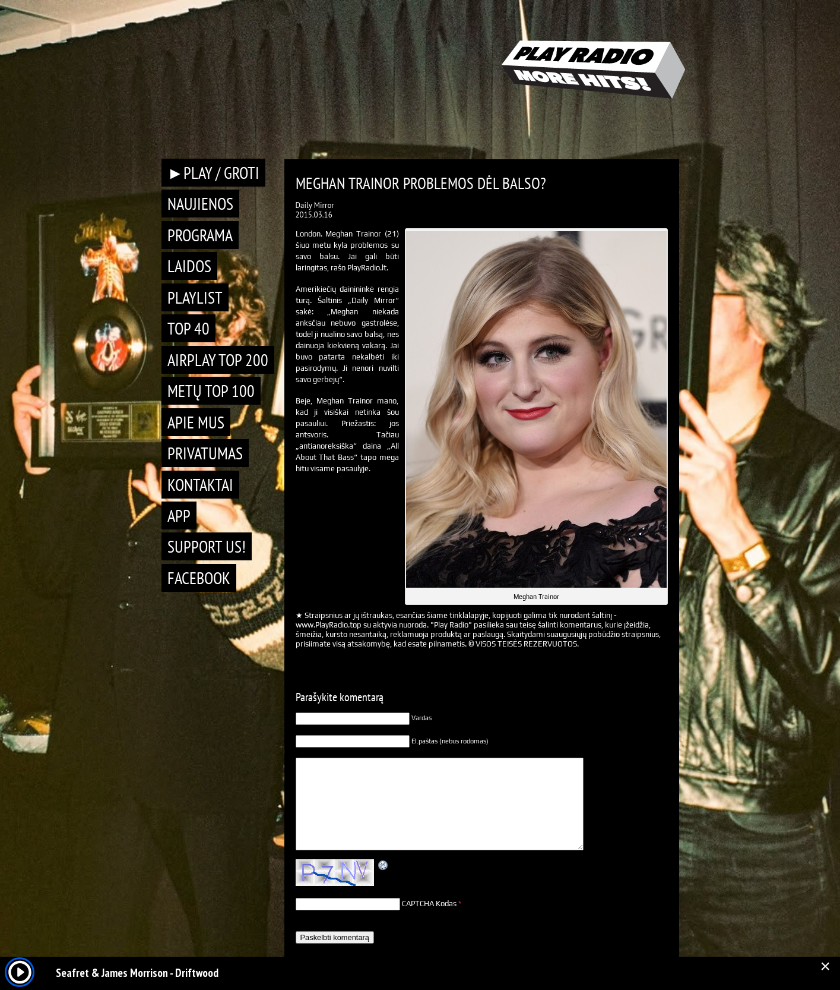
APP (179, 515)
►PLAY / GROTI (213, 173)
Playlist (195, 297)
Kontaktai (200, 485)
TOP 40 (188, 328)
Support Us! (206, 546)
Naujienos (200, 204)
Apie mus (195, 422)
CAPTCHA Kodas (429, 903)
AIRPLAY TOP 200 (217, 360)
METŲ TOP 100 (211, 391)
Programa (200, 235)
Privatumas (205, 453)
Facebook (198, 578)
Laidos (189, 266)
